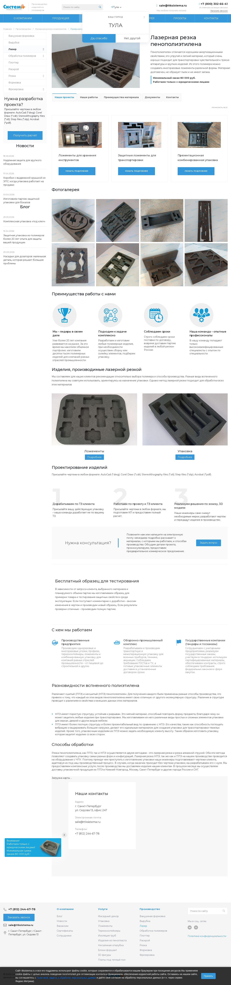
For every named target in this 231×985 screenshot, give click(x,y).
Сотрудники (64, 935)
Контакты (172, 97)
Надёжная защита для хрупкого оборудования (22, 162)
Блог (59, 916)
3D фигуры (104, 954)
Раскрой (145, 940)
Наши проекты (64, 97)
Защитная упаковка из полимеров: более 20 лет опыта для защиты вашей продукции (24, 239)
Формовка (146, 950)
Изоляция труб (107, 935)
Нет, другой (132, 38)
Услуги (103, 909)
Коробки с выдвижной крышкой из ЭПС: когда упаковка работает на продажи (24, 181)
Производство (150, 909)
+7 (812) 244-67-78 (87, 833)
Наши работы (89, 97)
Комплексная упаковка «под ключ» (24, 221)
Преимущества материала (121, 97)
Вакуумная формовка (152, 916)
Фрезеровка (147, 954)
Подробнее (94, 457)
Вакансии (62, 925)
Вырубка (145, 921)
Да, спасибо (99, 38)
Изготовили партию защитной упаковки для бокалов (21, 200)
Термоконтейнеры (109, 930)
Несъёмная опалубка (111, 945)
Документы (152, 97)
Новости (62, 921)
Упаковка (103, 921)
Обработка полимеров (153, 930)
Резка (143, 945)
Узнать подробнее (77, 171)
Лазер (143, 925)
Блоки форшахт (107, 950)
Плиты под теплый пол (111, 959)
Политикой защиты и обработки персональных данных (66, 977)
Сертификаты (65, 930)
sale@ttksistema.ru (173, 5)
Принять (208, 976)
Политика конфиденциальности (207, 936)
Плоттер (145, 935)
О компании (65, 909)
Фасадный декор (108, 916)
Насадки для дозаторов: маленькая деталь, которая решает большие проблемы (24, 260)
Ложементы (105, 925)
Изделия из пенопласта (112, 940)
